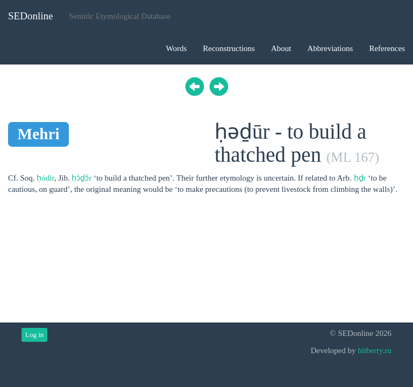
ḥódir (45, 178)
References (387, 48)
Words (176, 48)
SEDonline (30, 16)
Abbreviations (330, 48)
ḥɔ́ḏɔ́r (81, 178)
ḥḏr (360, 178)
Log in (34, 335)
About (281, 48)
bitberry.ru (374, 350)
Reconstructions (229, 48)
